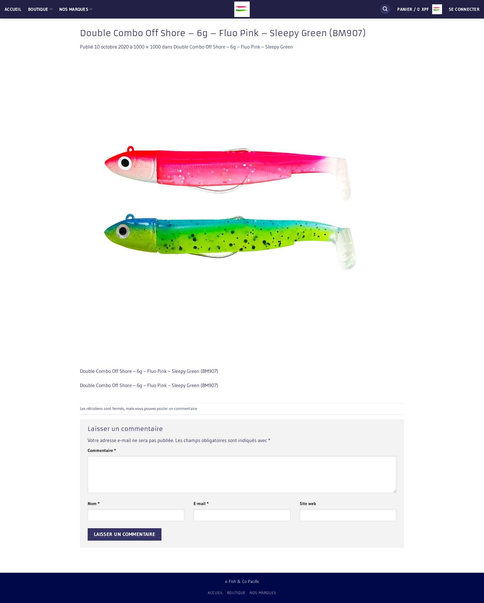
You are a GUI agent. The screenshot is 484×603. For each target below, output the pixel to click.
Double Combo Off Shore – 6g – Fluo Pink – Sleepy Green (233, 47)
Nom (94, 503)
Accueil (13, 9)
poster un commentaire (177, 408)
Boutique (40, 9)
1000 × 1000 (147, 47)
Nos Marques (76, 9)
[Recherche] (385, 9)
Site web (308, 503)
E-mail (201, 503)
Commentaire (102, 450)
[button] (419, 9)
